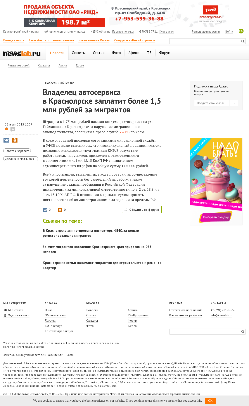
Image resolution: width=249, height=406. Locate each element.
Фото (90, 326)
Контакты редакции (59, 331)
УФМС (124, 131)
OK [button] (210, 400)
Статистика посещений (185, 310)
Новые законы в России (93, 40)
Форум (132, 320)
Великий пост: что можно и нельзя (51, 40)
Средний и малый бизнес (21, 159)
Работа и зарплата (17, 151)
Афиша (133, 310)
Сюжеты (92, 320)
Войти (229, 31)
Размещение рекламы (185, 315)
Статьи (91, 315)
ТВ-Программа (138, 315)
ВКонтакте (13, 310)
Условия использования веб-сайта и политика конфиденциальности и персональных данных (61, 343)
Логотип (50, 320)
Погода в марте (13, 40)
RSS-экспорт (53, 326)
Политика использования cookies (24, 346)
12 (13, 128)
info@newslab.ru (221, 315)
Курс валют (166, 31)
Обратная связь (55, 315)
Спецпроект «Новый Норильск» (134, 40)
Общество (67, 83)
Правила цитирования (185, 394)
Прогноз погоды (123, 31)
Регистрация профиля (206, 31)
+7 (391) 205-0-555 (223, 310)
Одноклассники (16, 315)
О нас (48, 310)
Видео (132, 326)
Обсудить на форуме (144, 210)
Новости (51, 83)
